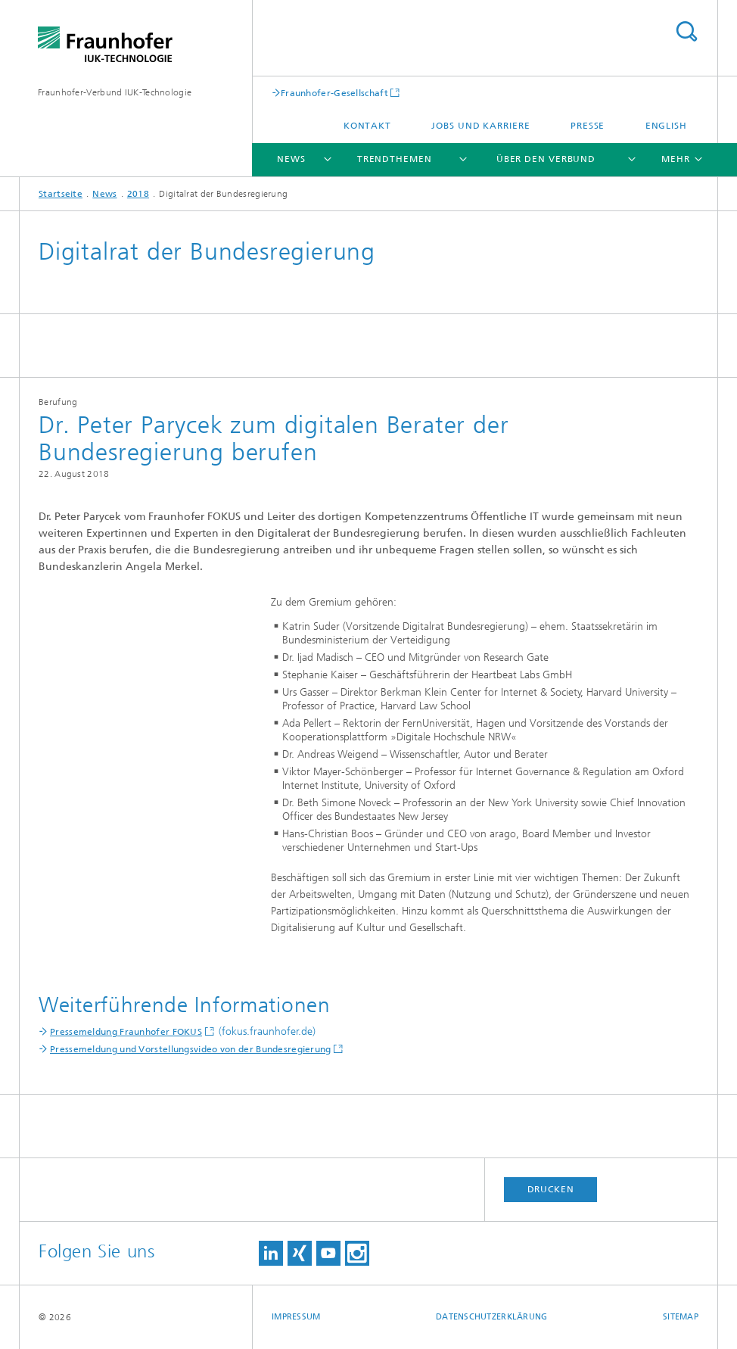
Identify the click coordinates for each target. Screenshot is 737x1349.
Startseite (60, 193)
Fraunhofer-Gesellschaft (334, 93)
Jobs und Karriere (480, 125)
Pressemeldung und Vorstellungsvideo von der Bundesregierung (190, 1049)
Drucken (550, 1189)
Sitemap (680, 1317)
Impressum (296, 1317)
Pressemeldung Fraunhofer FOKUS (126, 1032)
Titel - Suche (686, 31)
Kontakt (367, 125)
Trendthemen (394, 159)
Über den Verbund (546, 159)
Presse (588, 125)
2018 (138, 193)
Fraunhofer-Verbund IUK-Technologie (114, 92)
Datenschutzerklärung (492, 1317)
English (666, 125)
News (291, 159)
